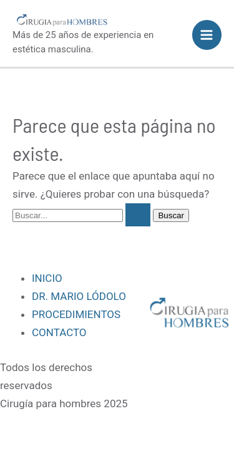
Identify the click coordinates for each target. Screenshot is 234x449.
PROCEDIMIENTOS (76, 314)
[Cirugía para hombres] (63, 20)
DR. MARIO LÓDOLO (79, 296)
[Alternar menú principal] (207, 35)
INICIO (47, 278)
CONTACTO (59, 332)
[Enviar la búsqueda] (137, 214)
